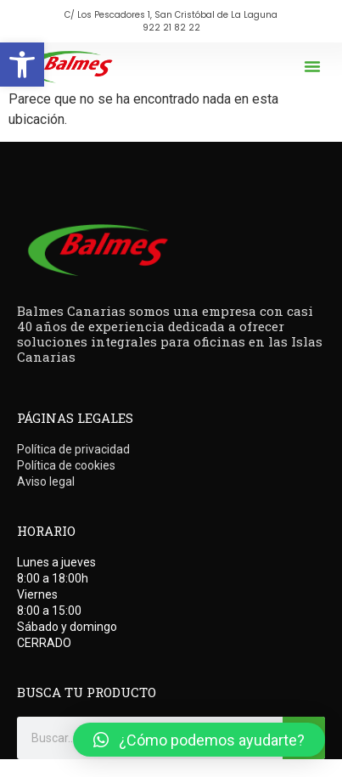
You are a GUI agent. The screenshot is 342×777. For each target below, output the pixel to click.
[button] (22, 64)
